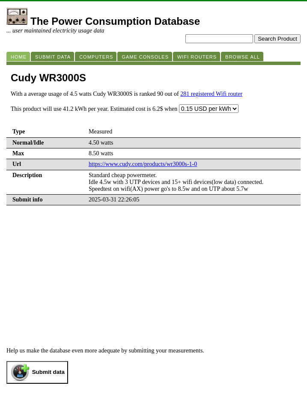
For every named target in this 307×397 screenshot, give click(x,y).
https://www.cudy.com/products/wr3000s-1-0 (143, 164)
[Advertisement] (153, 283)
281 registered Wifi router (211, 94)
